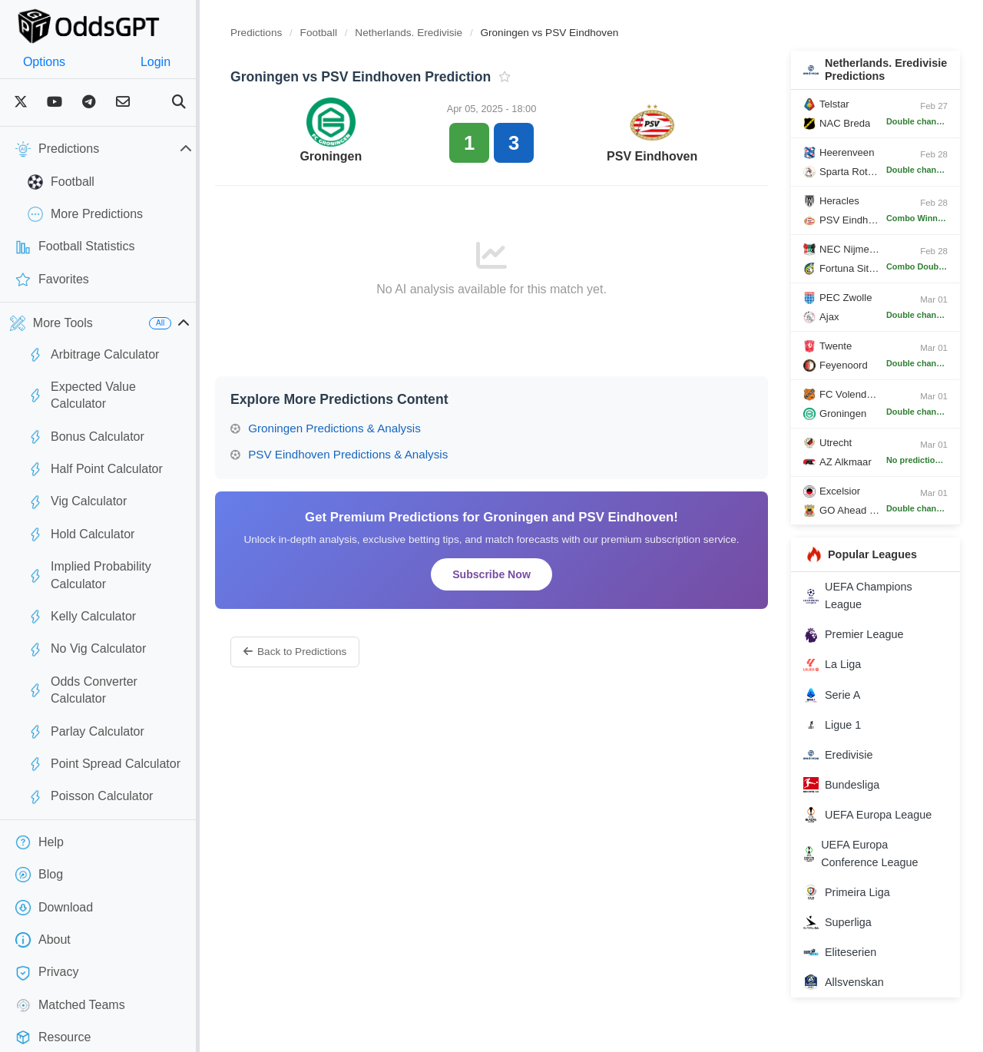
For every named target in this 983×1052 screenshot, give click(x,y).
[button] (214, 323)
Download (54, 856)
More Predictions (85, 214)
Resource (53, 986)
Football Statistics (74, 247)
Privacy (46, 920)
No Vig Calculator (87, 615)
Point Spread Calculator (104, 712)
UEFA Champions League (865, 609)
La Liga (840, 678)
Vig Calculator (77, 484)
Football (61, 182)
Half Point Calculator (95, 452)
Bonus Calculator (86, 420)
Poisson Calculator (90, 745)
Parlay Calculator (86, 680)
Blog (39, 823)
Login (179, 61)
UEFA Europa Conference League (868, 867)
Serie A (839, 708)
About (43, 888)
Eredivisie (845, 768)
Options (52, 61)
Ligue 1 (840, 738)
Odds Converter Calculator (112, 647)
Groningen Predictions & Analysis (356, 428)
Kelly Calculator (82, 582)
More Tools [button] (51, 323)
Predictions (287, 32)
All (191, 323)
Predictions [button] (119, 149)
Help (39, 791)
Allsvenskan (851, 996)
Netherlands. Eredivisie (441, 32)
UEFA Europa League (875, 827)
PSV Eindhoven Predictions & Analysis (369, 454)
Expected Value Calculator (111, 387)
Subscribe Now (511, 574)
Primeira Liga (854, 906)
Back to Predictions (325, 651)
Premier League (861, 648)
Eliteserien (847, 966)
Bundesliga (849, 798)
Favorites (52, 279)
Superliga (845, 936)
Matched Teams (70, 953)
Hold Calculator (81, 517)
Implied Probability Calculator (119, 549)
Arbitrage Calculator (93, 354)
